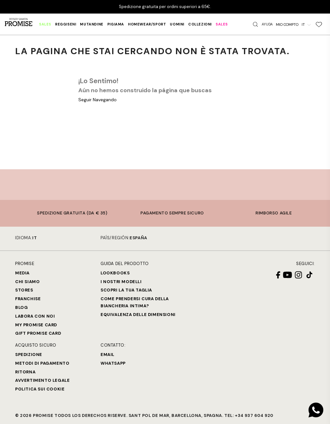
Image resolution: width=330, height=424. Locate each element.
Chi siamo (27, 281)
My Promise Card (36, 325)
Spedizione (28, 354)
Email (107, 354)
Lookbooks (115, 273)
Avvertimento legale (42, 380)
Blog (21, 307)
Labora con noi (35, 316)
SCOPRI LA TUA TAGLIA (126, 290)
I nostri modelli (121, 281)
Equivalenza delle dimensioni (138, 314)
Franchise (28, 298)
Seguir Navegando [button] (97, 100)
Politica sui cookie (39, 389)
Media (22, 273)
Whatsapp (113, 363)
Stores (24, 290)
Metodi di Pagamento (42, 363)
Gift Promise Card (38, 333)
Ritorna (25, 372)
